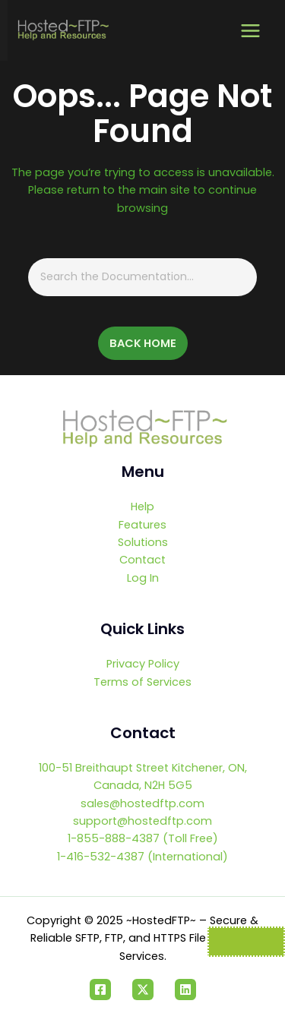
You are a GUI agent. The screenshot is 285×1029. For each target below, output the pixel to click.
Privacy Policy (142, 663)
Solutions (143, 542)
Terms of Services (142, 682)
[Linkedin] (185, 989)
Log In (143, 578)
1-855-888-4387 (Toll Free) (143, 838)
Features (142, 524)
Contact (142, 559)
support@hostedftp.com (142, 821)
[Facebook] (100, 989)
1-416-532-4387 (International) (142, 856)
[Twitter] (143, 989)
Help (142, 506)
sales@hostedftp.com (142, 803)
